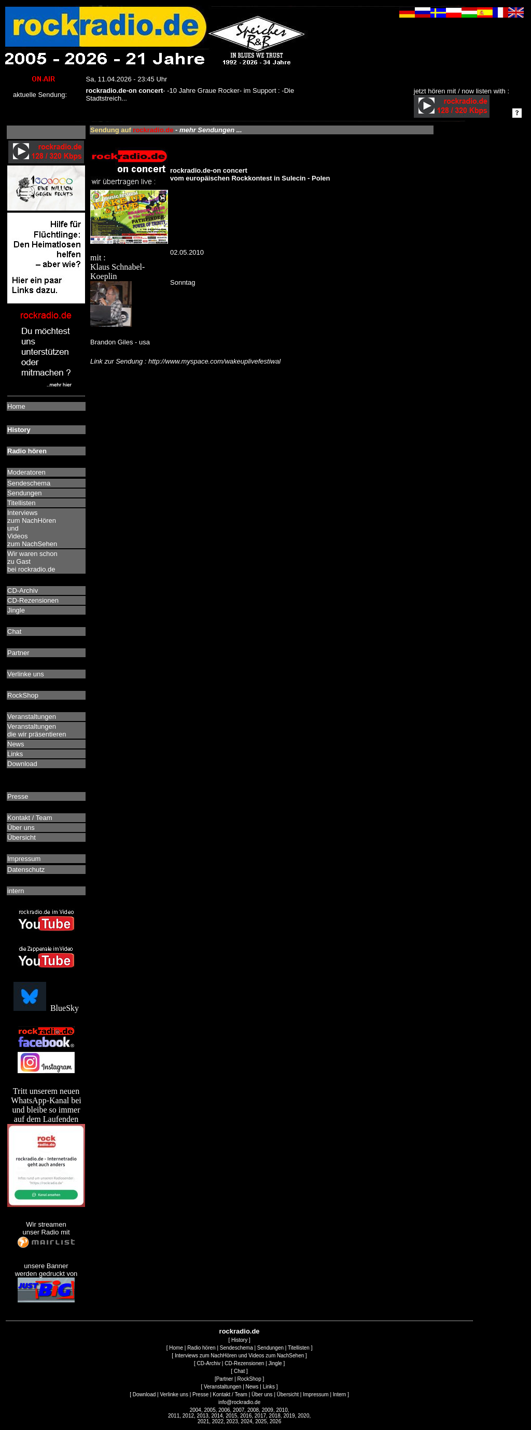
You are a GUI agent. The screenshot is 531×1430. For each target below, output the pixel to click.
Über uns (262, 1394)
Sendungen (270, 1348)
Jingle (275, 1363)
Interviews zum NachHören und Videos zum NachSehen (239, 1355)
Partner (224, 1379)
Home (176, 1348)
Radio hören (201, 1348)
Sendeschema (236, 1348)
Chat (239, 1371)
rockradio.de (239, 1331)
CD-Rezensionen (244, 1363)
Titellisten (299, 1348)
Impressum (315, 1394)
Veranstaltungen (222, 1387)
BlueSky (46, 1008)
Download (144, 1394)
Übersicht (288, 1394)
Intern (339, 1394)
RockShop (249, 1379)
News (252, 1387)
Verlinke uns (174, 1394)
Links (269, 1387)
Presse (200, 1394)
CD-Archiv (209, 1363)
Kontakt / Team (230, 1394)
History (239, 1340)
